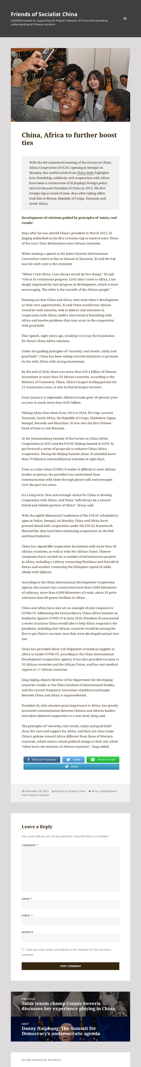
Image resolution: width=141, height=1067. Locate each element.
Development (108, 791)
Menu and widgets (125, 23)
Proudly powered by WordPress (41, 1059)
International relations (35, 795)
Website (27, 932)
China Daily (85, 173)
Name (27, 898)
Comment (30, 845)
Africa (95, 791)
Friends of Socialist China (44, 14)
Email (27, 915)
